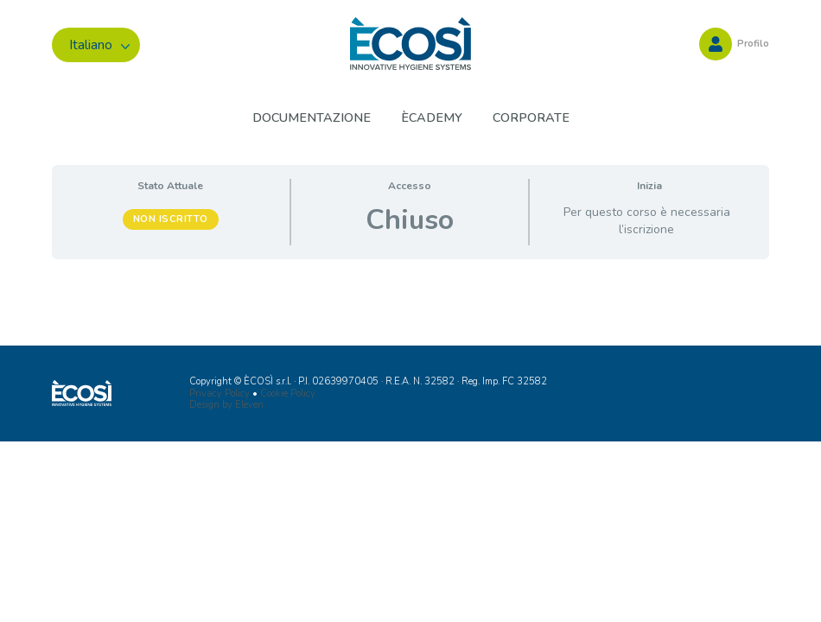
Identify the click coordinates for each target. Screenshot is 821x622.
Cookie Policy (287, 393)
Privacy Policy (219, 393)
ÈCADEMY (431, 117)
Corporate (531, 117)
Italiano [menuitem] (90, 45)
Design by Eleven (226, 404)
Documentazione (311, 117)
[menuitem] (96, 45)
